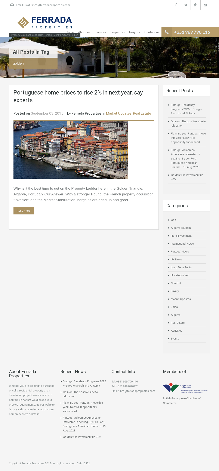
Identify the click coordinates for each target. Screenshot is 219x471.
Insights (134, 32)
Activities (176, 330)
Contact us (151, 32)
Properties (117, 32)
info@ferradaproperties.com (51, 5)
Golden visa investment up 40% (82, 437)
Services (100, 32)
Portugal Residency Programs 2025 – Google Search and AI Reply (186, 109)
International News (182, 243)
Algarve (175, 314)
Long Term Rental (181, 267)
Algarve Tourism (181, 227)
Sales (174, 307)
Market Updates (119, 113)
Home (70, 32)
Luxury (175, 291)
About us (84, 32)
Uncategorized (180, 275)
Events (175, 338)
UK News (176, 259)
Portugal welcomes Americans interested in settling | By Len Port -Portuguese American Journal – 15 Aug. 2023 (185, 158)
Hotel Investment (181, 235)
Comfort (176, 283)
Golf (173, 219)
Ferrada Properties (87, 113)
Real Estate (142, 113)
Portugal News (180, 251)
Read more (23, 210)
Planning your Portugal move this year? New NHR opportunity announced (188, 138)
